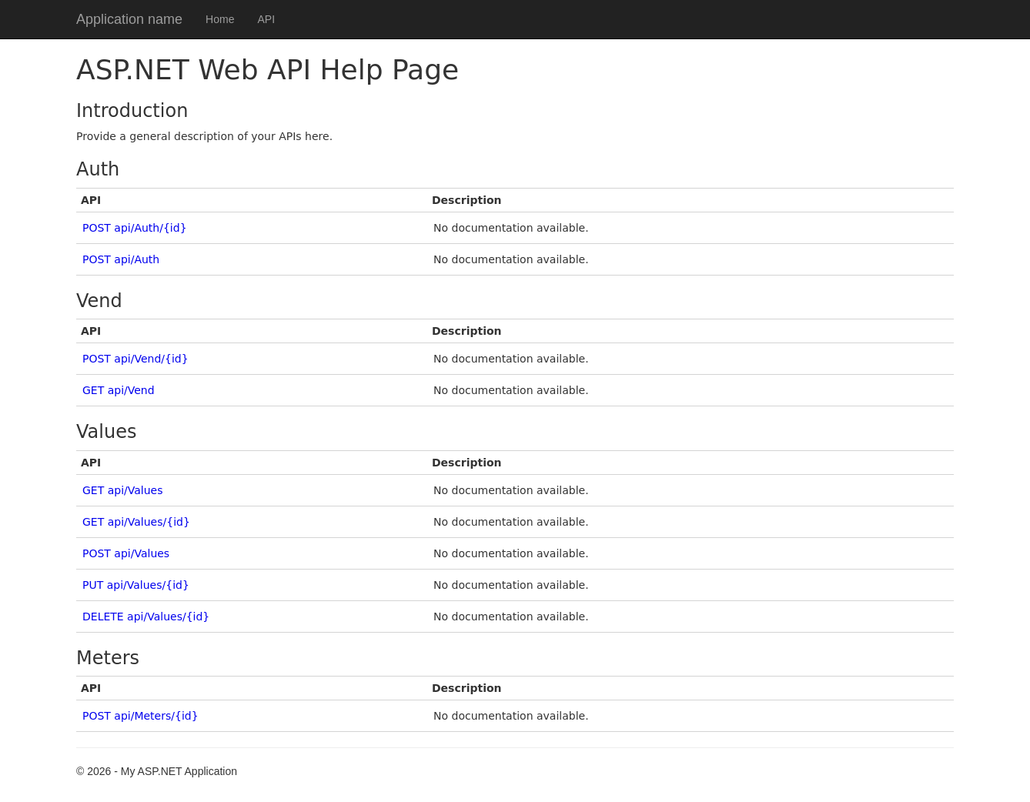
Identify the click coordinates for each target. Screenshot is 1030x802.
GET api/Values (122, 490)
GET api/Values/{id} (136, 522)
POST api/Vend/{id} (135, 359)
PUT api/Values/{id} (135, 585)
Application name (129, 19)
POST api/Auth (120, 259)
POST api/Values (125, 553)
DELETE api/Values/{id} (145, 616)
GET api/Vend (118, 390)
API (266, 19)
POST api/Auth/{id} (134, 228)
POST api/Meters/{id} (140, 716)
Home (220, 19)
